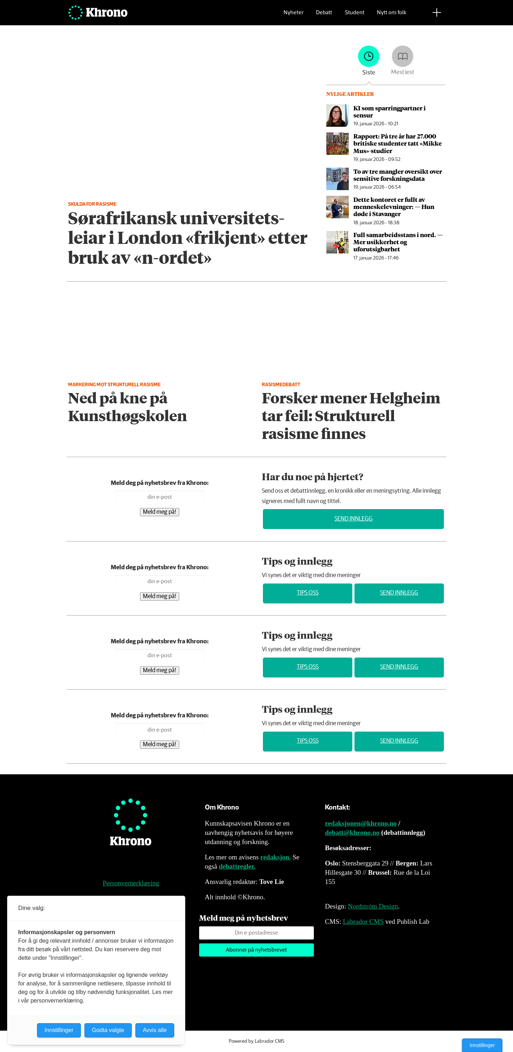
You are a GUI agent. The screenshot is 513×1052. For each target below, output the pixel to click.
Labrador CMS (363, 921)
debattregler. (237, 866)
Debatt (324, 16)
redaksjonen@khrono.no (361, 823)
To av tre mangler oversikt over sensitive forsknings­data (397, 175)
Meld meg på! (159, 512)
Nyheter (294, 16)
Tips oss (307, 593)
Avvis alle (155, 1030)
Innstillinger (482, 1045)
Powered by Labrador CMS (256, 1041)
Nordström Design (373, 906)
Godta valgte (108, 1030)
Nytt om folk (391, 16)
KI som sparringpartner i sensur (389, 111)
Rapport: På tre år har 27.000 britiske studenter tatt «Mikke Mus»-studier (397, 143)
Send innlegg (354, 519)
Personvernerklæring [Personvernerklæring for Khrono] (131, 883)
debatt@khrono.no (352, 832)
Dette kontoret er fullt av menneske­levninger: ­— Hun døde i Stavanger (393, 206)
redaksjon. (275, 857)
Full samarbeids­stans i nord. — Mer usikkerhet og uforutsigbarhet (398, 241)
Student (354, 16)
